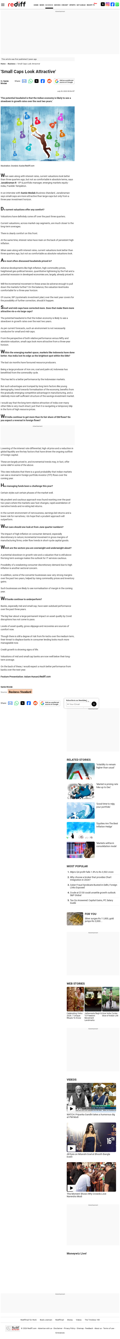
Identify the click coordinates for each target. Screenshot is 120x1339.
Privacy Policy (69, 1328)
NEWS (42, 5)
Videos (79, 1320)
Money (70, 1320)
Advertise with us (45, 1328)
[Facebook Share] (42, 81)
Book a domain (46, 1320)
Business (11, 64)
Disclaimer (58, 1328)
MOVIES (57, 5)
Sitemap (80, 1328)
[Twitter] (102, 4)
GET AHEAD (81, 5)
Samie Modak (5, 82)
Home (3, 64)
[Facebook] (112, 4)
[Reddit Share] (49, 81)
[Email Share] (24, 81)
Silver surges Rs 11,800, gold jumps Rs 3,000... (99, 919)
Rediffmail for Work (29, 1320)
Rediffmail (59, 1320)
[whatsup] (117, 4)
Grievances (60, 1333)
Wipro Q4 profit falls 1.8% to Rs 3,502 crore (91, 872)
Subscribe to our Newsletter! (76, 700)
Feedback (89, 1328)
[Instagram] (107, 4)
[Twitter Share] (36, 81)
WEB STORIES (76, 983)
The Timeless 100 (92, 1320)
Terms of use (108, 1328)
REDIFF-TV (91, 5)
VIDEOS (71, 1079)
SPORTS (72, 5)
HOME (36, 5)
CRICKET (64, 5)
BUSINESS (49, 5)
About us (98, 1328)
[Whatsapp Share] (30, 81)
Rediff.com (31, 1328)
